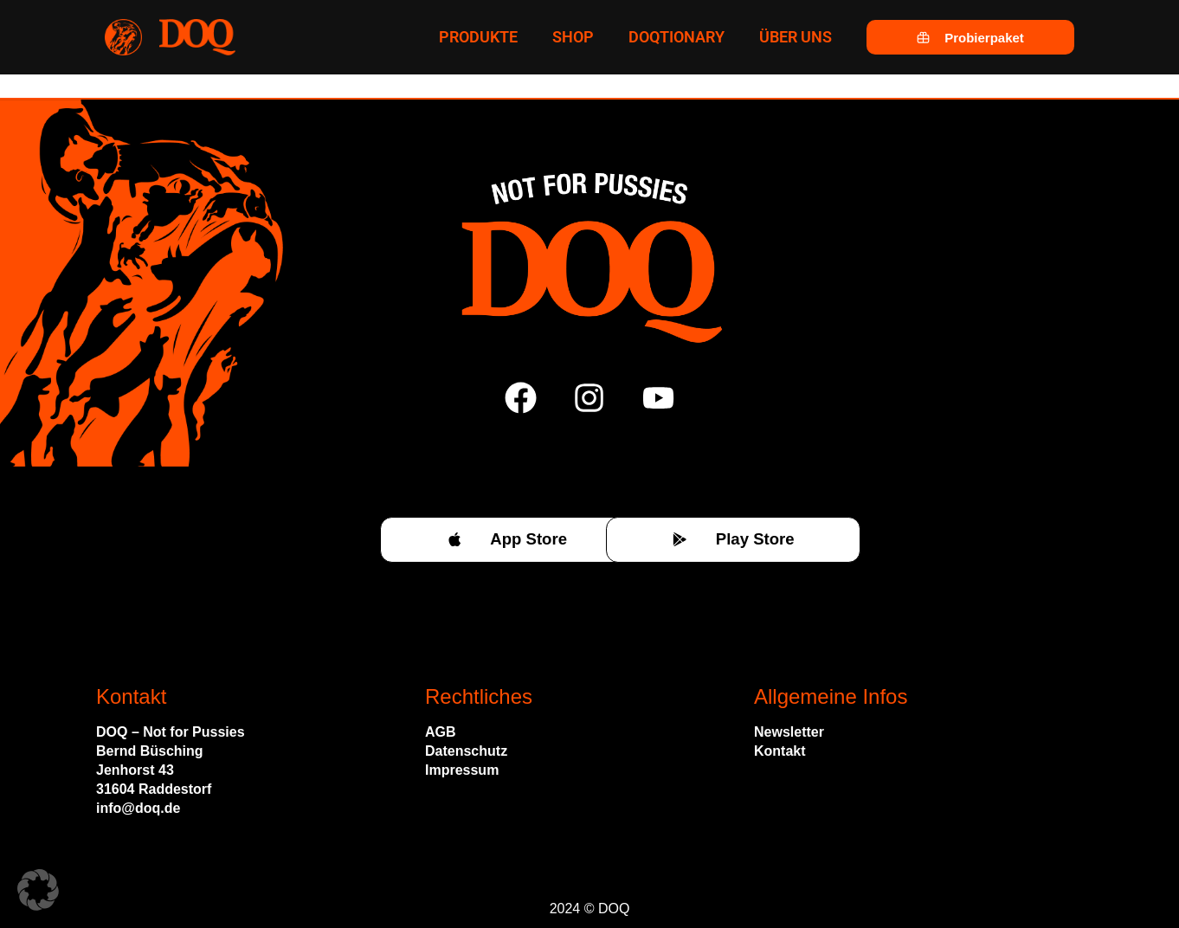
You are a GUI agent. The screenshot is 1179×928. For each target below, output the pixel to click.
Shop (573, 37)
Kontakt (780, 751)
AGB (440, 732)
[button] (38, 890)
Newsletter (789, 732)
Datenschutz (466, 751)
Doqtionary (676, 37)
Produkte (478, 37)
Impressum (462, 770)
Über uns (795, 37)
